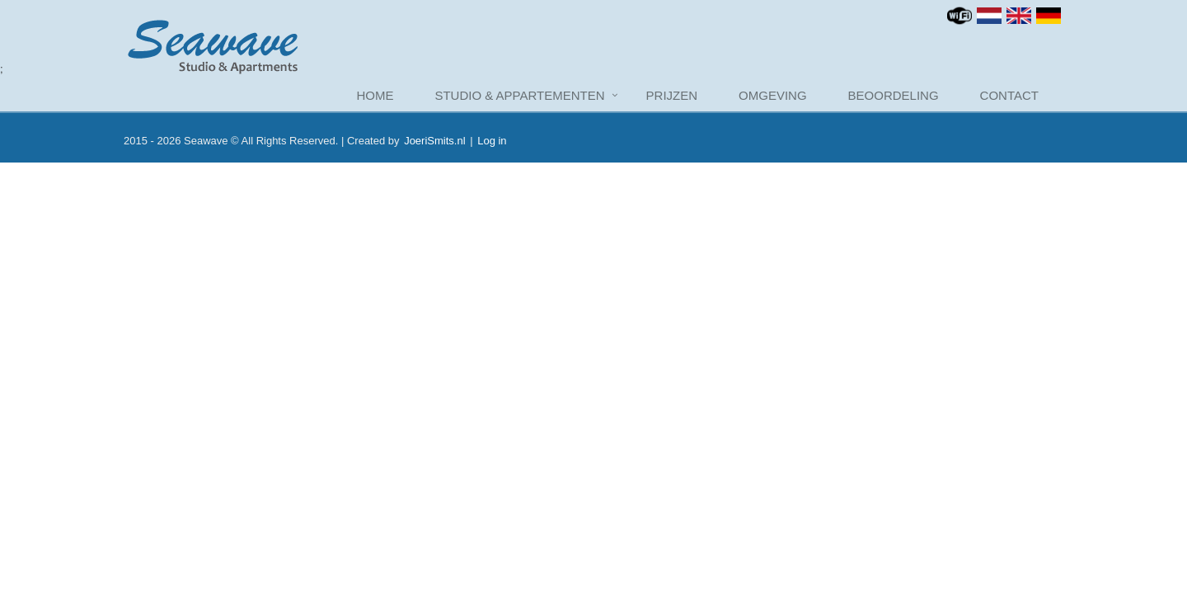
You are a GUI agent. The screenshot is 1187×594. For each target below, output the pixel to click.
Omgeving (773, 95)
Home (374, 95)
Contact (1009, 95)
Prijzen (672, 95)
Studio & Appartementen (519, 95)
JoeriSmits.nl (434, 140)
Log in (491, 140)
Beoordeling (893, 95)
